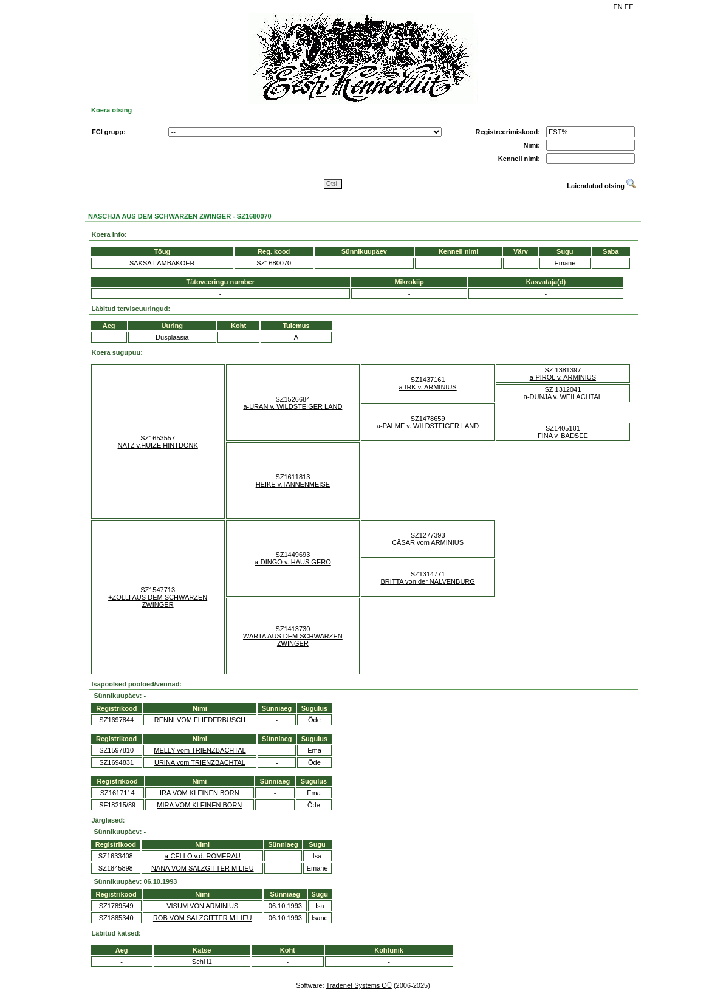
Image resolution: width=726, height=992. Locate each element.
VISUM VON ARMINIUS (202, 905)
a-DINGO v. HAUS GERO (293, 562)
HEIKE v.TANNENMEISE (293, 484)
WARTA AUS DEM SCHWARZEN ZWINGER (293, 639)
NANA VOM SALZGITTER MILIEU (202, 868)
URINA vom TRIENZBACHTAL (199, 762)
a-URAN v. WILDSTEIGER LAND (292, 406)
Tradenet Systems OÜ (358, 985)
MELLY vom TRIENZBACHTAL (199, 750)
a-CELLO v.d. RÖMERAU (203, 856)
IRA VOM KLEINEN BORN (199, 792)
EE (629, 6)
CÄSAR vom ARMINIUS (428, 542)
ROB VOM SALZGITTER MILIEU (202, 918)
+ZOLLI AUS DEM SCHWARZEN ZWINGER (157, 600)
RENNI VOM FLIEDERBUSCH (199, 719)
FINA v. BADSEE (563, 435)
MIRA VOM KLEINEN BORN (199, 805)
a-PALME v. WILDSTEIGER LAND (428, 425)
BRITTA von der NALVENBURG (427, 581)
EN (618, 6)
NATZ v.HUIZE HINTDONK (158, 445)
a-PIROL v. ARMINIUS (563, 377)
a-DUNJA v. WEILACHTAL (563, 396)
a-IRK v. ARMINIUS (428, 387)
